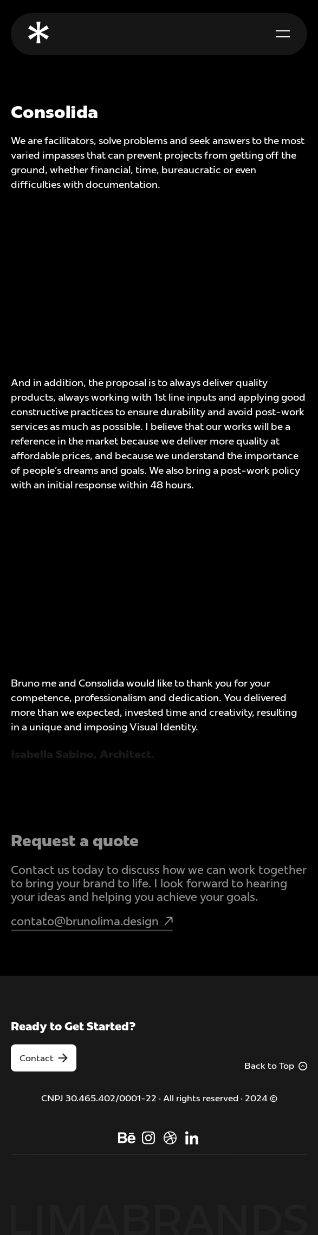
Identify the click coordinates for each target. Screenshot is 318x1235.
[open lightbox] (159, 225)
